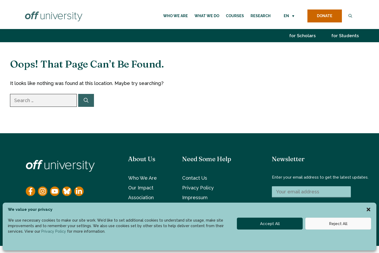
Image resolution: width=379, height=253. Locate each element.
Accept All (270, 223)
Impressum (195, 197)
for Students (345, 35)
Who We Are (175, 16)
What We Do (207, 16)
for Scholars (302, 35)
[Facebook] (30, 191)
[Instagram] (42, 191)
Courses (235, 16)
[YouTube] (54, 191)
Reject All (338, 223)
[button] (368, 209)
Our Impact (140, 187)
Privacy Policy (53, 231)
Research (261, 16)
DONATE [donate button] (324, 16)
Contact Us (194, 178)
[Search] (86, 100)
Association (141, 197)
